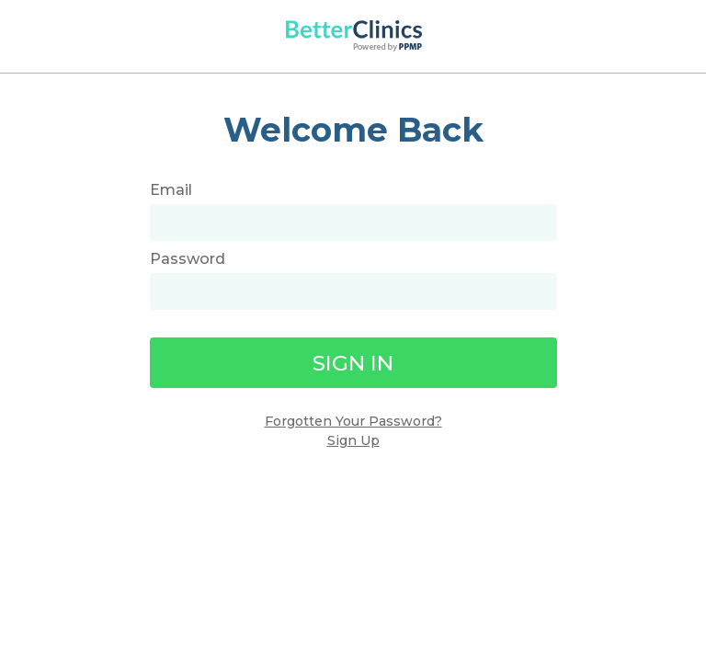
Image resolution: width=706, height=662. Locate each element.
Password (187, 259)
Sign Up (353, 440)
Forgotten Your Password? (353, 421)
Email (171, 190)
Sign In (353, 363)
